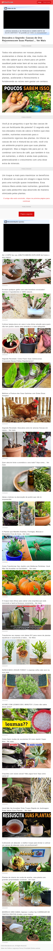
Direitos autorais (35, 948)
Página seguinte (26, 214)
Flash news (46, 2)
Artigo (39, 2)
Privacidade (27, 948)
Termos (21, 948)
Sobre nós (4, 948)
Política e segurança (13, 948)
